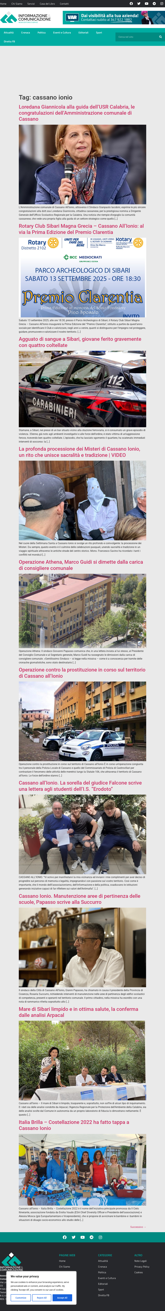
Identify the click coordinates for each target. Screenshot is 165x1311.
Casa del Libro (47, 4)
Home (3, 4)
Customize (20, 1298)
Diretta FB (9, 41)
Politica (42, 32)
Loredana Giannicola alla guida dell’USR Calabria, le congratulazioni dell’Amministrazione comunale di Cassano (77, 113)
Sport (99, 32)
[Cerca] (160, 36)
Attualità (9, 32)
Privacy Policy (141, 1266)
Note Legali (140, 1261)
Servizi (31, 4)
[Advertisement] (82, 69)
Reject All (42, 1298)
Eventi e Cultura (62, 32)
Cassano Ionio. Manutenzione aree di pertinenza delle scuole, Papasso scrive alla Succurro (79, 899)
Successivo (138, 1227)
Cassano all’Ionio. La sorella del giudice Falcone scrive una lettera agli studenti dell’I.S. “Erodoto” (80, 786)
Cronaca (25, 32)
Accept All (62, 1298)
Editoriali (83, 32)
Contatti (64, 4)
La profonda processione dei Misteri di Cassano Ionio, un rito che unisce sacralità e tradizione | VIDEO (79, 452)
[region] (41, 1288)
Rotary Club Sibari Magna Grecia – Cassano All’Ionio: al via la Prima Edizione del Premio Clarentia (81, 229)
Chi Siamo (16, 4)
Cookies (138, 1272)
